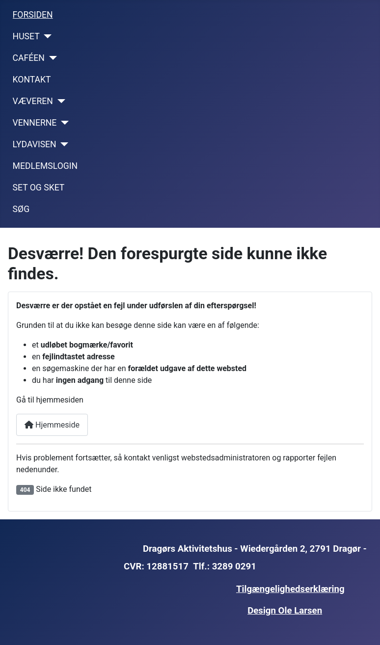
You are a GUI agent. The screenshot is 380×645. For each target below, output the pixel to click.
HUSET (26, 36)
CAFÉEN (29, 58)
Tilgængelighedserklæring (290, 589)
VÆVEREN (33, 101)
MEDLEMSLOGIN (45, 166)
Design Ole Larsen (284, 610)
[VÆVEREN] (59, 101)
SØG (21, 209)
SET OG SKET (39, 187)
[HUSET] (46, 36)
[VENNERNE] (62, 123)
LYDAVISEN (34, 144)
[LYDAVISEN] (62, 144)
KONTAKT (32, 79)
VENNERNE (35, 123)
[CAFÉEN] (51, 58)
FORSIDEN (33, 15)
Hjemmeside (52, 425)
